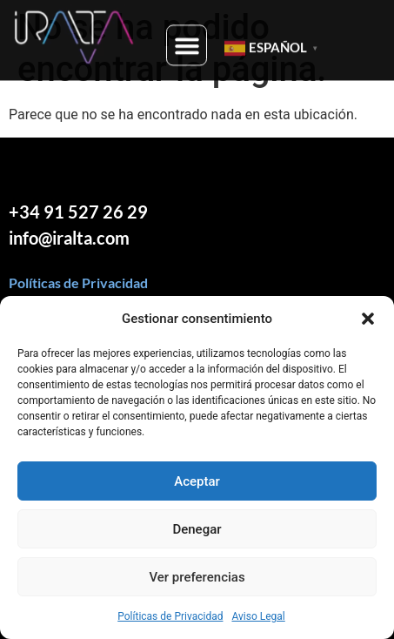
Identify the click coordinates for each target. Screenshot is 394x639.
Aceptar (197, 481)
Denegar (196, 529)
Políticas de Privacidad (170, 616)
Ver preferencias (196, 577)
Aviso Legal (257, 616)
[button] (368, 318)
